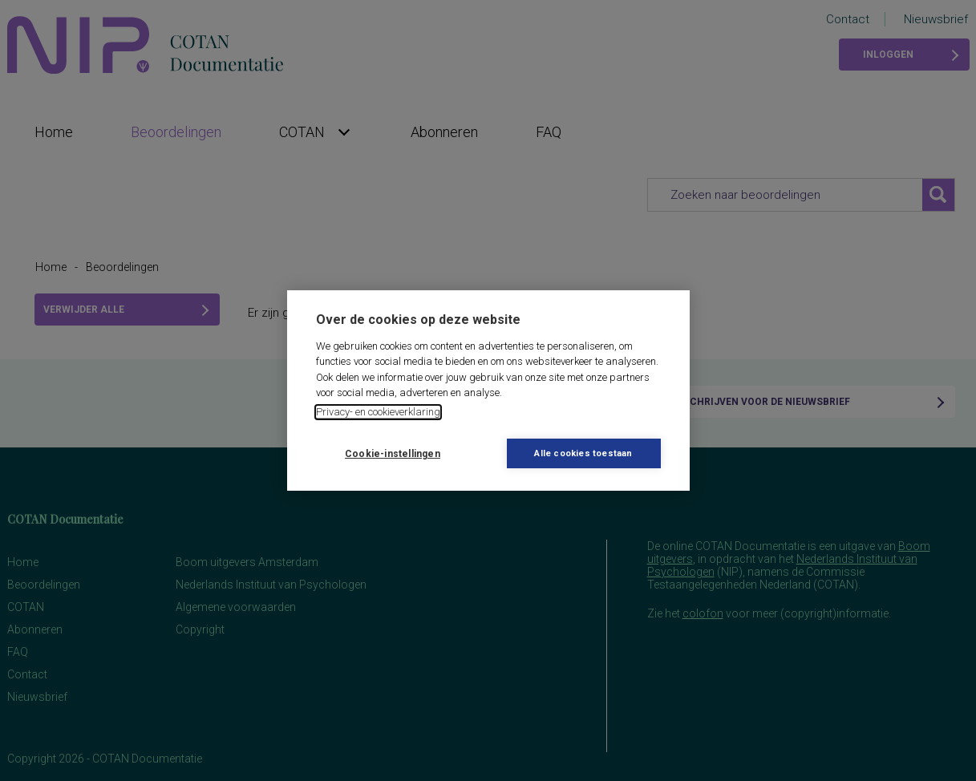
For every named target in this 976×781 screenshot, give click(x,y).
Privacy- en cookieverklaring (378, 412)
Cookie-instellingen (392, 453)
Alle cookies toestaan (583, 453)
